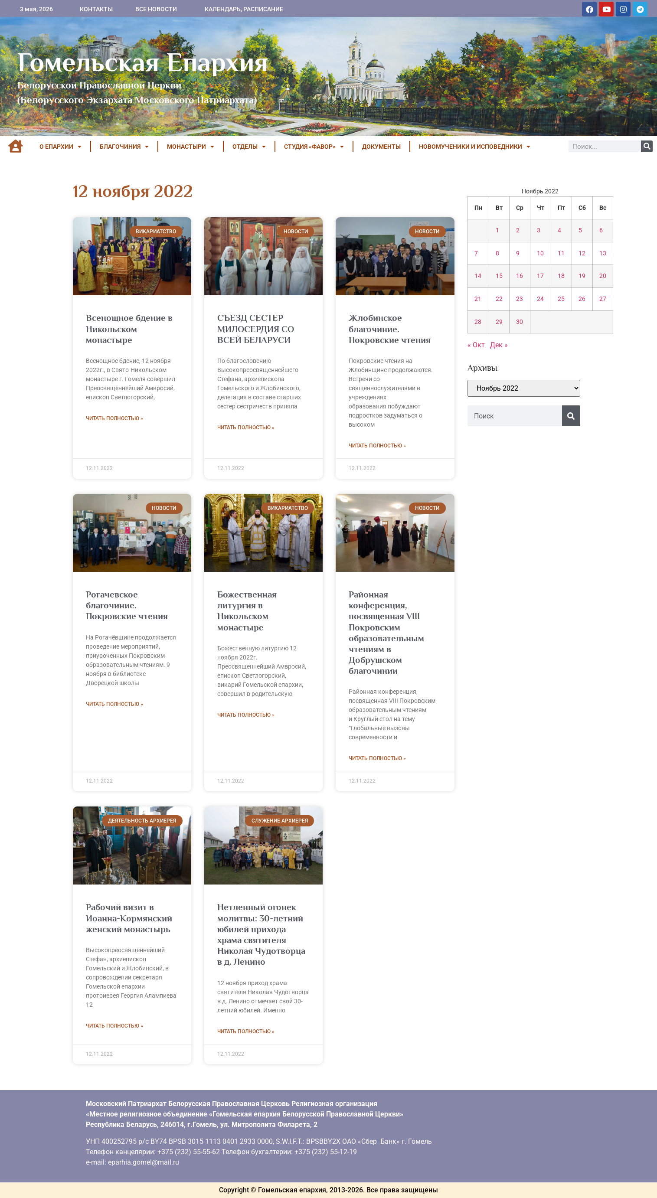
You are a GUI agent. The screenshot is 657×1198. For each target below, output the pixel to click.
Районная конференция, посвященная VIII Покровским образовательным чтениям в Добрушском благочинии (386, 632)
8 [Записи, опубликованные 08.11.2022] (497, 253)
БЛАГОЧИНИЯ (124, 146)
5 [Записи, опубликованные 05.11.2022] (580, 230)
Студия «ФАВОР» (314, 146)
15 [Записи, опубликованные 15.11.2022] (499, 276)
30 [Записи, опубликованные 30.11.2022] (519, 322)
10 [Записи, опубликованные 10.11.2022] (540, 253)
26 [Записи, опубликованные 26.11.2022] (582, 299)
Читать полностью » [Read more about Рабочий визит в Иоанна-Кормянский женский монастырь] (114, 1026)
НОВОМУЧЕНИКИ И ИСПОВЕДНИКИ (474, 146)
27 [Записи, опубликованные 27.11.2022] (602, 299)
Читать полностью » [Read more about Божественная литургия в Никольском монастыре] (246, 715)
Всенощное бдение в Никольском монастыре (129, 329)
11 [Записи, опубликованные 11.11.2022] (561, 253)
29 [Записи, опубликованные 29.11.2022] (499, 322)
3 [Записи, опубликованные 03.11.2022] (538, 230)
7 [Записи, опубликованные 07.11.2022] (476, 253)
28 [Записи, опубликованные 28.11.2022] (477, 322)
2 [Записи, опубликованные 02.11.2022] (518, 230)
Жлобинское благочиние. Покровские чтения (390, 329)
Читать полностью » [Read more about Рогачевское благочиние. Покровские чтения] (114, 704)
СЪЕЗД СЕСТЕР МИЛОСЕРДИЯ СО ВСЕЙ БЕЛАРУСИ (255, 329)
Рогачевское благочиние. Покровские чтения (127, 605)
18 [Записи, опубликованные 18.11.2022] (561, 276)
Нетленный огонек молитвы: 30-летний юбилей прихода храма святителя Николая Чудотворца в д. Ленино (261, 934)
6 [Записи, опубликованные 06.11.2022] (601, 230)
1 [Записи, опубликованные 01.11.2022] (497, 230)
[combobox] (514, 415)
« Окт (476, 345)
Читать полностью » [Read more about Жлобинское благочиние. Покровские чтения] (377, 446)
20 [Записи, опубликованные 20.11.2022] (602, 276)
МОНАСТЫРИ (190, 146)
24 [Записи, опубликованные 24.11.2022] (540, 299)
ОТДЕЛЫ (249, 146)
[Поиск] (647, 146)
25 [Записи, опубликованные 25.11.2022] (561, 299)
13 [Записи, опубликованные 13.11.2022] (602, 253)
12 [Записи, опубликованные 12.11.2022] (582, 253)
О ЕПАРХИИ (60, 146)
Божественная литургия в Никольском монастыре (247, 611)
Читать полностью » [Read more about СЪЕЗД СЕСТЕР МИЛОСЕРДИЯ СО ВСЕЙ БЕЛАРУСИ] (246, 427)
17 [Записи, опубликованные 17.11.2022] (540, 276)
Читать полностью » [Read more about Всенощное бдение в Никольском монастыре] (114, 418)
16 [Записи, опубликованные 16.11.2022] (519, 276)
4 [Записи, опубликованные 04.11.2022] (559, 230)
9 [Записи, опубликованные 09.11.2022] (518, 253)
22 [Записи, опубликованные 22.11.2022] (499, 299)
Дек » (499, 345)
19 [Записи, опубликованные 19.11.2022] (582, 276)
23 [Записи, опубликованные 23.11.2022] (519, 299)
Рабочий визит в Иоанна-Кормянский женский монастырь (129, 918)
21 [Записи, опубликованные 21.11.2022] (477, 299)
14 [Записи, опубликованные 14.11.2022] (477, 276)
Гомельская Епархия (142, 62)
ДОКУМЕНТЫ (381, 146)
